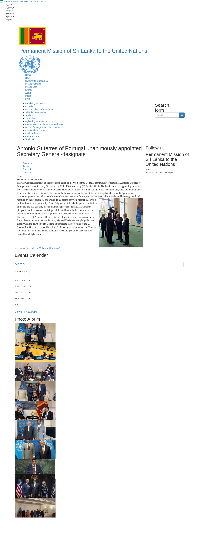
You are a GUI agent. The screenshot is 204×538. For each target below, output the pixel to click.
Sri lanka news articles (35, 112)
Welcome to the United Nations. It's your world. (25, 1)
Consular (29, 106)
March (20, 264)
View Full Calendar (26, 311)
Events (28, 90)
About (28, 93)
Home (28, 75)
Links (27, 99)
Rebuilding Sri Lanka (35, 103)
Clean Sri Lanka (32, 136)
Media (28, 96)
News (28, 78)
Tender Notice (31, 139)
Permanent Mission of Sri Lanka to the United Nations (83, 51)
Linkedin (27, 172)
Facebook (27, 163)
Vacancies (30, 118)
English (9, 10)
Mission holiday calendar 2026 (39, 109)
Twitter (26, 166)
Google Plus (28, 169)
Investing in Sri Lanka (35, 130)
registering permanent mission (39, 121)
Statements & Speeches (36, 81)
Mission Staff (31, 87)
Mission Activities (33, 84)
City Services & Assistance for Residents (44, 124)
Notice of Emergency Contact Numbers (43, 127)
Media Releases (32, 133)
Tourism (29, 115)
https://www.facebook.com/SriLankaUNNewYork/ (37, 248)
